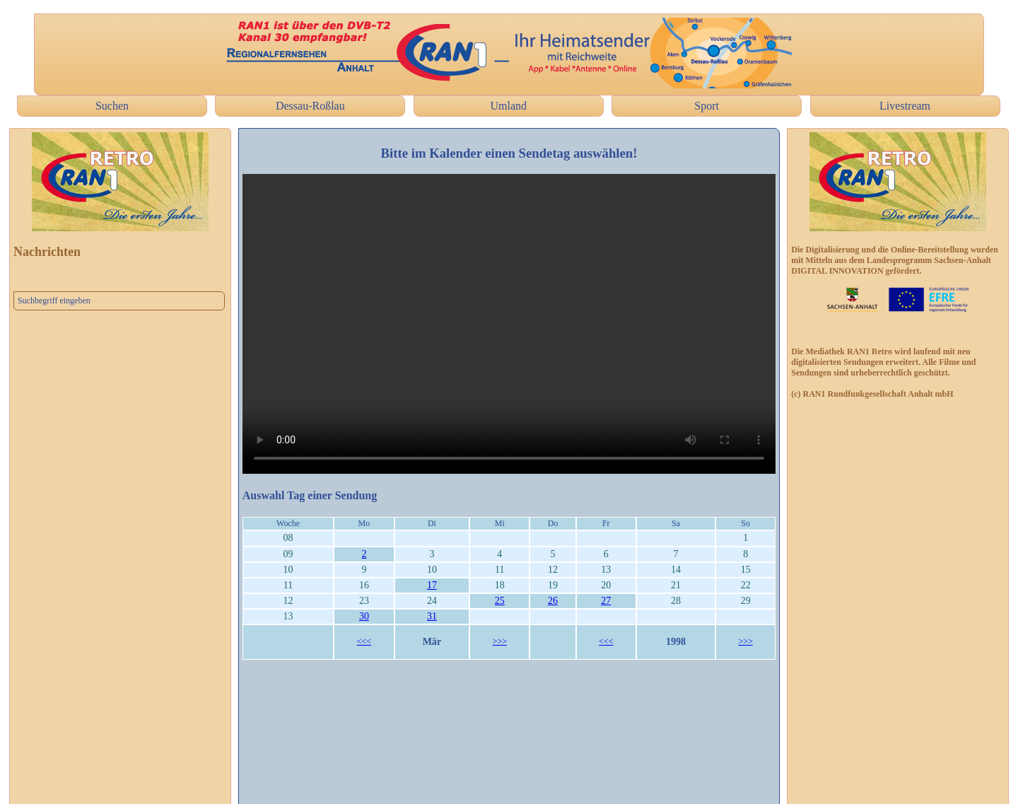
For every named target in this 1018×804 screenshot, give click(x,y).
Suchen (112, 106)
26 (553, 600)
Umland (508, 106)
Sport (706, 106)
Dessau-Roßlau (310, 106)
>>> (500, 641)
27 (606, 600)
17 (432, 585)
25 (500, 600)
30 (364, 616)
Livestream (904, 106)
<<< (364, 641)
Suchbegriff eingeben (54, 300)
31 (432, 616)
